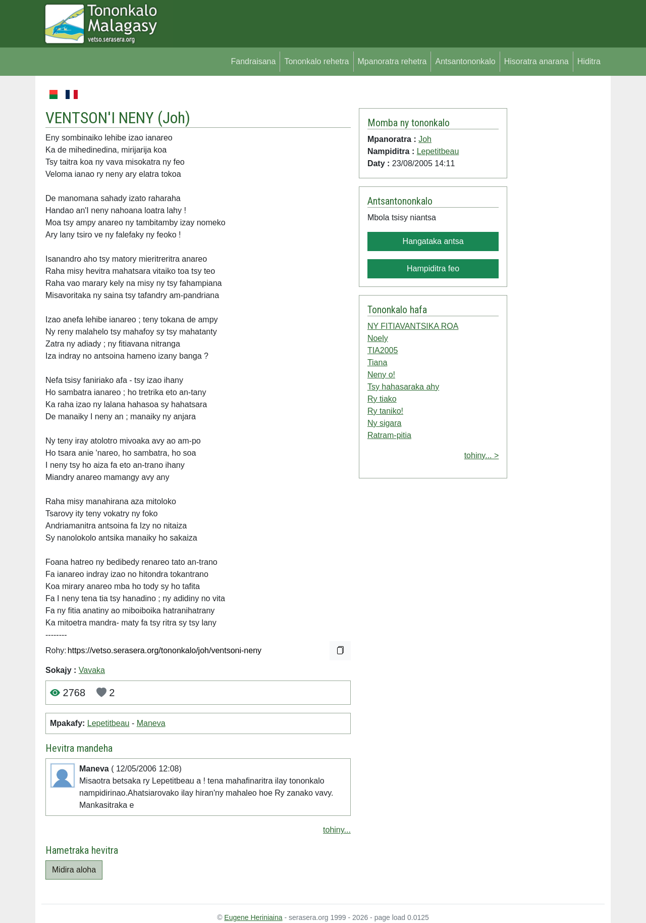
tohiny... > (481, 455)
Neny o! (381, 374)
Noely (377, 338)
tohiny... (337, 829)
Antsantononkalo (465, 61)
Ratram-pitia (389, 435)
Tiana (377, 362)
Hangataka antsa (433, 241)
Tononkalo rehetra (316, 61)
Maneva (151, 723)
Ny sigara (384, 423)
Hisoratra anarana (536, 61)
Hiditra (589, 61)
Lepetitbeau (108, 723)
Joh (174, 117)
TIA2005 (382, 350)
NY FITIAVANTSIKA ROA (412, 326)
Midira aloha (74, 869)
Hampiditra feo (433, 268)
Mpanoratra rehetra (392, 61)
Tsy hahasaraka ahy (403, 386)
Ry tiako (382, 399)
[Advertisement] (556, 239)
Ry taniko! (385, 411)
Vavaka (92, 670)
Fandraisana (253, 61)
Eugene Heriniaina (253, 917)
